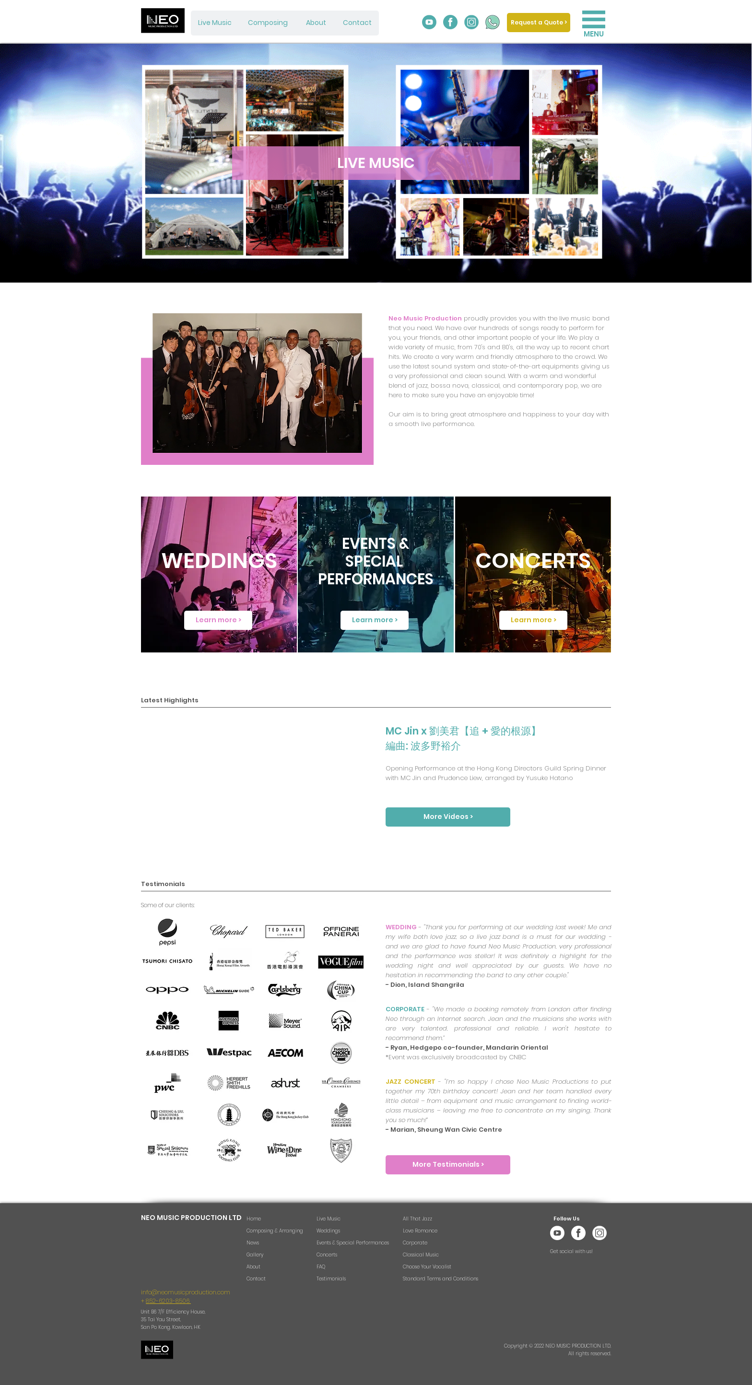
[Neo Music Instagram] (471, 22)
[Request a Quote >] (538, 22)
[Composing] (268, 23)
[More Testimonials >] (448, 1164)
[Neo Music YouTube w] (557, 1233)
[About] (316, 23)
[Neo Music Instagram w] (599, 1233)
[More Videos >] (448, 817)
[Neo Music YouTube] (429, 22)
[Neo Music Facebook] (450, 22)
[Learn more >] (218, 620)
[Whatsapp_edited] (492, 22)
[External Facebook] (256, 783)
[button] (593, 19)
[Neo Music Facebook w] (578, 1233)
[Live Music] (215, 23)
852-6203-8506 (168, 1301)
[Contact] (357, 23)
